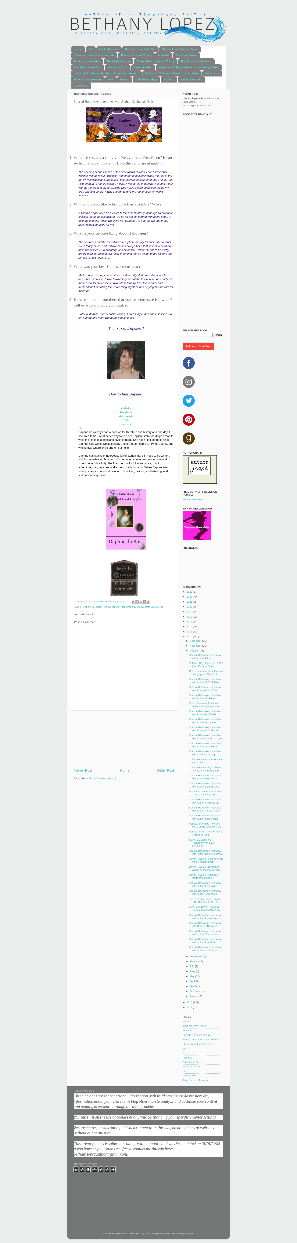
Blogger (189, 1233)
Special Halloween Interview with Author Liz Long (205, 753)
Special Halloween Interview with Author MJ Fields (205, 713)
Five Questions (111, 606)
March (193, 986)
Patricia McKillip (154, 606)
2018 (190, 616)
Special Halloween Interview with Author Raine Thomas (205, 852)
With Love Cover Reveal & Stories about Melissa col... (205, 908)
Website (126, 408)
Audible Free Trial (193, 499)
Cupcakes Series (186, 55)
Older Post (165, 770)
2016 (190, 626)
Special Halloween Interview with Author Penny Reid (205, 817)
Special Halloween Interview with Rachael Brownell (205, 924)
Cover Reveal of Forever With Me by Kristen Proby (206, 860)
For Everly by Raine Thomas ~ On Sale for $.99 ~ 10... (205, 900)
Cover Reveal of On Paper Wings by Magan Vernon (204, 868)
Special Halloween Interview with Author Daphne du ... (205, 785)
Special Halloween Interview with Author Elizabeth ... (205, 721)
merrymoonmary (160, 1233)
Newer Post (83, 770)
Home (78, 49)
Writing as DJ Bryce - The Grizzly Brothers (172, 73)
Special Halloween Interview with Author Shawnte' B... (205, 801)
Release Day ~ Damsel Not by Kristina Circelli (206, 833)
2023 (190, 591)
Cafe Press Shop (146, 79)
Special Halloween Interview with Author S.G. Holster (205, 681)
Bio (91, 49)
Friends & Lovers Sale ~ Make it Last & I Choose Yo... (206, 793)
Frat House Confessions (196, 61)
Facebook (126, 412)
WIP (110, 79)
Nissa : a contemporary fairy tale (94, 55)
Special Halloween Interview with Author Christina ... (205, 697)
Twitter (126, 420)
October (194, 650)
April (192, 981)
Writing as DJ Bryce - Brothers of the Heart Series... (106, 73)
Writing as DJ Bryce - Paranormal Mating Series (189, 67)
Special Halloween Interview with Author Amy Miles (205, 892)
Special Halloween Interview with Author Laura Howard (205, 917)
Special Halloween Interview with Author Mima (205, 656)
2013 (190, 1002)
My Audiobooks (109, 49)
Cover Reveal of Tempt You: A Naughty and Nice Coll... (206, 673)
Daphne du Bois (92, 606)
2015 (190, 631)
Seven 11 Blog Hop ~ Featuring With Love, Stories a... (202, 842)
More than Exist (117, 67)
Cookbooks (212, 73)
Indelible (163, 55)
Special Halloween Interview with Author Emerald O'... (205, 884)
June (193, 971)
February (195, 991)
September (196, 956)
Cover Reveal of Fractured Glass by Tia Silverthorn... (205, 705)
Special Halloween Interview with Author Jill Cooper (205, 949)
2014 (190, 636)
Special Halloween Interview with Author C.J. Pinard (205, 729)
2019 (190, 611)
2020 (190, 606)
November (196, 645)
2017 (190, 621)
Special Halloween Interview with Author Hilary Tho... (205, 689)
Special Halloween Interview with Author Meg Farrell (205, 777)
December (196, 640)
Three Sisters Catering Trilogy (155, 61)
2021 (190, 601)
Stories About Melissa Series (180, 49)
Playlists (168, 79)
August (194, 961)
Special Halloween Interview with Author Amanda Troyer (206, 737)
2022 (190, 596)
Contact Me (81, 85)
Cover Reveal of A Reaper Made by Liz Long (204, 876)
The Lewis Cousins (118, 61)
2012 (190, 1007)
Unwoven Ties (143, 67)
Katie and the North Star (140, 49)
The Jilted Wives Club (87, 67)
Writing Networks (191, 79)
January (194, 996)
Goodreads (126, 416)
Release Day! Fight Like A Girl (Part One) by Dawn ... (206, 665)
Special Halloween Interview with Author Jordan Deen (205, 809)
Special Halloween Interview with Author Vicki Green (205, 745)
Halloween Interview (132, 606)
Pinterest (126, 424)
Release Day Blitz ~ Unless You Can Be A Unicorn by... (205, 825)
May (192, 976)
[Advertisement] (123, 739)
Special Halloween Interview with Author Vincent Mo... (205, 933)
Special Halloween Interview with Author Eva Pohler (205, 940)
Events (124, 79)
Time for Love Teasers (88, 79)
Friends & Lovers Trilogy (136, 55)
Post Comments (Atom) (102, 778)
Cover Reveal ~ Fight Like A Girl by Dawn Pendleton (205, 769)
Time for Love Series (87, 61)
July (192, 966)
